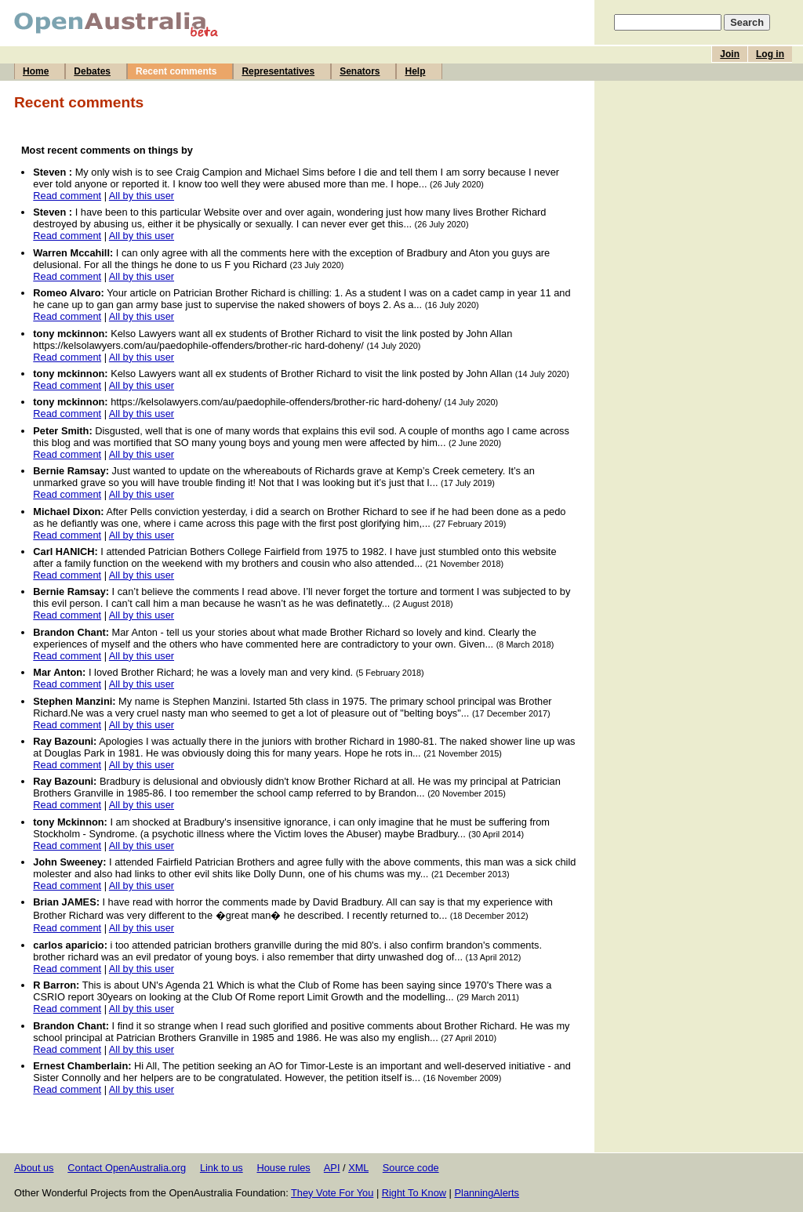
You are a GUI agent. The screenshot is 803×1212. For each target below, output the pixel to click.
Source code (411, 1168)
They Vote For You (332, 1193)
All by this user (141, 195)
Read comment (67, 195)
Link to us (221, 1168)
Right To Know (414, 1193)
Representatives (278, 71)
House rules (283, 1168)
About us (34, 1168)
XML (358, 1168)
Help (415, 71)
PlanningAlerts (487, 1193)
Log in (770, 54)
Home (36, 71)
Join (729, 54)
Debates (92, 71)
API (332, 1168)
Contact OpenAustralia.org (126, 1168)
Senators (360, 71)
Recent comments (176, 71)
